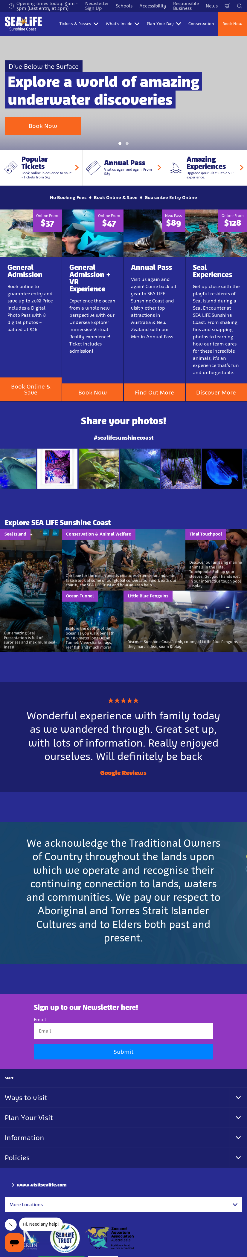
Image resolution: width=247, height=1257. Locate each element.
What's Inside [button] (122, 23)
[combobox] (123, 1174)
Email (40, 989)
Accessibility (152, 6)
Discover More (216, 362)
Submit (123, 1020)
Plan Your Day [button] (164, 23)
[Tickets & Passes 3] (103, 1241)
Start (9, 1047)
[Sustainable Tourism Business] (61, 1241)
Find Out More (154, 362)
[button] (120, 113)
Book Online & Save (31, 359)
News (212, 6)
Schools (124, 6)
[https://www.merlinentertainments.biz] (26, 1208)
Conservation (201, 23)
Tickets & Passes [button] (79, 23)
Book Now (232, 23)
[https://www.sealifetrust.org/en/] (65, 1208)
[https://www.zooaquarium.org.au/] (110, 1208)
